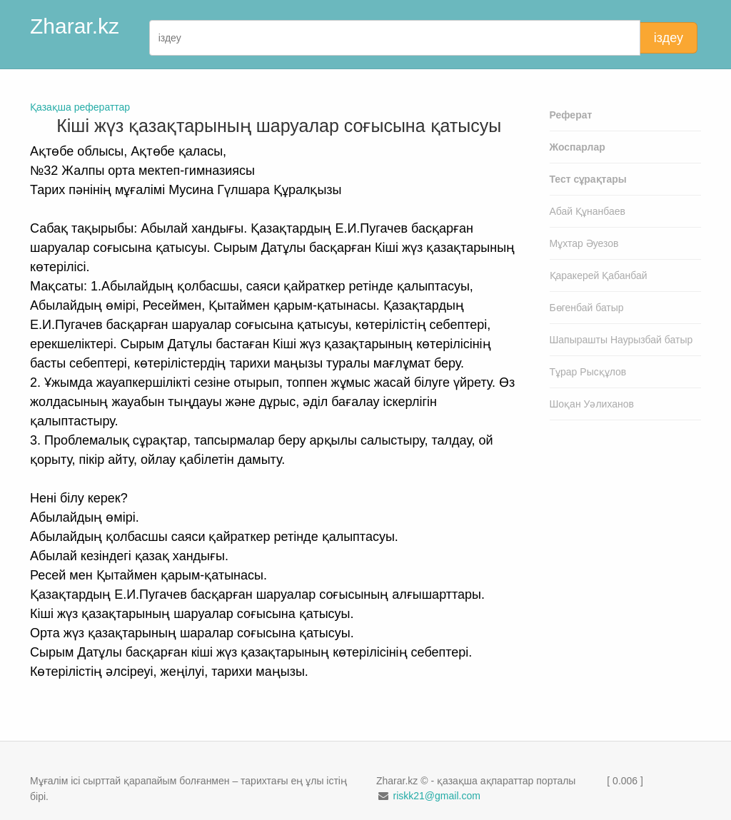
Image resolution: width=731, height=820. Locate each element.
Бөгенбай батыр (587, 307)
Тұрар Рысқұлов (588, 372)
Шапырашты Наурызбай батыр (621, 339)
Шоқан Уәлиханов (592, 404)
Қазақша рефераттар (80, 107)
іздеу (668, 38)
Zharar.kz (74, 26)
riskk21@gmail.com (436, 795)
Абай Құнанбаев (588, 211)
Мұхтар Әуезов (584, 243)
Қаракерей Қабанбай (598, 275)
